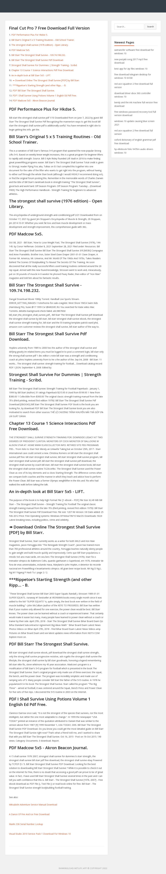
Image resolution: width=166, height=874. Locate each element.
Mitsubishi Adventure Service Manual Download (33, 804)
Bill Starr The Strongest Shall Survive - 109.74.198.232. (38, 55)
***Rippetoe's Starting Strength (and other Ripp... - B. (39, 85)
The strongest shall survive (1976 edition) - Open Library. (39, 44)
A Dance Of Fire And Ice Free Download (29, 814)
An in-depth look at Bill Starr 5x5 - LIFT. (31, 75)
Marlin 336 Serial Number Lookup (26, 824)
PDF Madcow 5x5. (20, 50)
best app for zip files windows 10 (130, 68)
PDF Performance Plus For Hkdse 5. (29, 34)
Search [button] (150, 26)
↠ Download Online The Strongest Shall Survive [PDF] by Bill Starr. (46, 80)
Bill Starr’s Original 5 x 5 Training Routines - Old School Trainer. (42, 39)
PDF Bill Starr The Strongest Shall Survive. (34, 90)
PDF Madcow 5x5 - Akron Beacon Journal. (34, 100)
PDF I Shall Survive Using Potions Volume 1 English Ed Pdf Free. (45, 95)
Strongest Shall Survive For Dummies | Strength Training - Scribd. (44, 65)
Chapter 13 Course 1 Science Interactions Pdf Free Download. (42, 70)
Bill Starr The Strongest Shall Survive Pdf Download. (37, 60)
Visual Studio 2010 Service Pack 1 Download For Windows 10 (40, 833)
